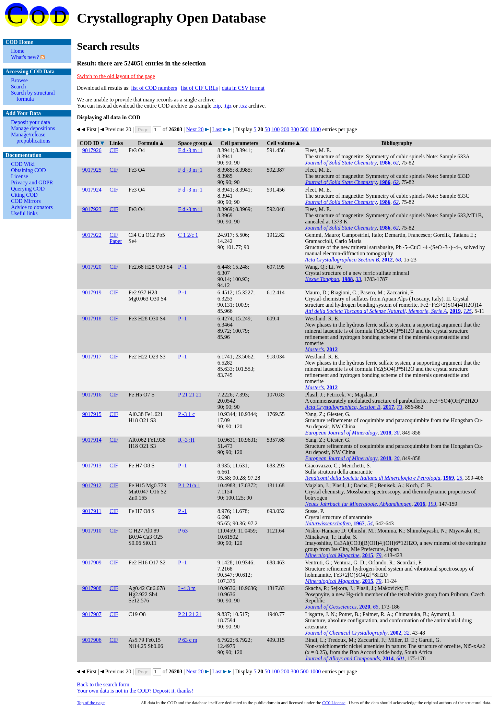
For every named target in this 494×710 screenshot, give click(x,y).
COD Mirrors (26, 201)
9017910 (92, 531)
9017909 (92, 562)
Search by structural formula (33, 96)
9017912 (92, 485)
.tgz (228, 106)
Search (18, 86)
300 (295, 129)
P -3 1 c (186, 414)
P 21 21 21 (189, 394)
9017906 (92, 640)
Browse (19, 80)
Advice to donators (32, 207)
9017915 (92, 414)
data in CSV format (243, 88)
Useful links (24, 213)
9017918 (92, 318)
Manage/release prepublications (30, 138)
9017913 (92, 465)
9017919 (92, 292)
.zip (217, 106)
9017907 (92, 614)
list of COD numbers (154, 88)
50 (267, 129)
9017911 (91, 511)
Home (17, 51)
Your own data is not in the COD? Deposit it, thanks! (135, 691)
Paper (115, 241)
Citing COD (24, 195)
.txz (243, 106)
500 (304, 129)
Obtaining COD (28, 170)
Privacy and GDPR (32, 182)
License (19, 176)
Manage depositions (33, 128)
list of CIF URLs (199, 88)
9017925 (92, 170)
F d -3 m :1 (190, 150)
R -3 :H (186, 440)
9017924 (92, 190)
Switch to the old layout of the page (116, 76)
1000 (315, 129)
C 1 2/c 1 (188, 235)
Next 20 (194, 129)
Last (217, 129)
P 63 (183, 531)
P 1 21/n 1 (189, 485)
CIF (113, 150)
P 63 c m (187, 640)
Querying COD (28, 189)
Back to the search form (103, 684)
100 (275, 129)
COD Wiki (23, 164)
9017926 (92, 150)
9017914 (92, 440)
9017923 (92, 209)
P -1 (182, 267)
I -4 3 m (187, 588)
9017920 (92, 267)
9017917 (92, 356)
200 (285, 129)
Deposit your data (30, 122)
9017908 (92, 588)
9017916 (92, 394)
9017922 (92, 235)
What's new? (25, 57)
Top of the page (91, 702)
